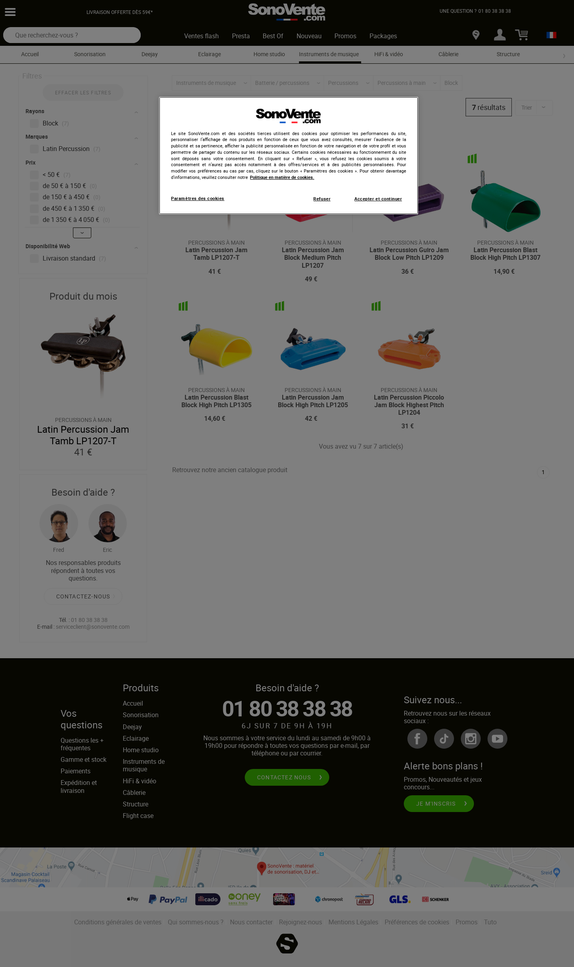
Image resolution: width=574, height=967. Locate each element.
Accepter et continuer (378, 199)
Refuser (321, 199)
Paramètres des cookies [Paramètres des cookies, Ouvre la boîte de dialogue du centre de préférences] (197, 198)
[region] (288, 156)
